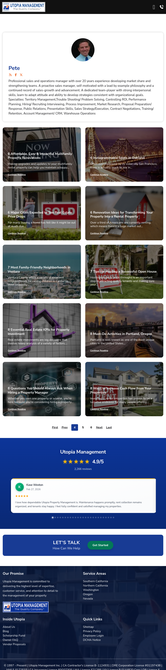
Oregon (88, 594)
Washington (91, 590)
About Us (9, 627)
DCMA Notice (92, 640)
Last (109, 427)
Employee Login (93, 636)
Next (99, 427)
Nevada (88, 599)
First (55, 427)
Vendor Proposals (14, 644)
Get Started (100, 545)
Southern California (95, 581)
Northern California (95, 586)
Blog (6, 631)
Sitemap (88, 627)
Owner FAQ (10, 640)
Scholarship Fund (14, 636)
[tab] (53, 517)
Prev (65, 427)
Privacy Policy (92, 631)
